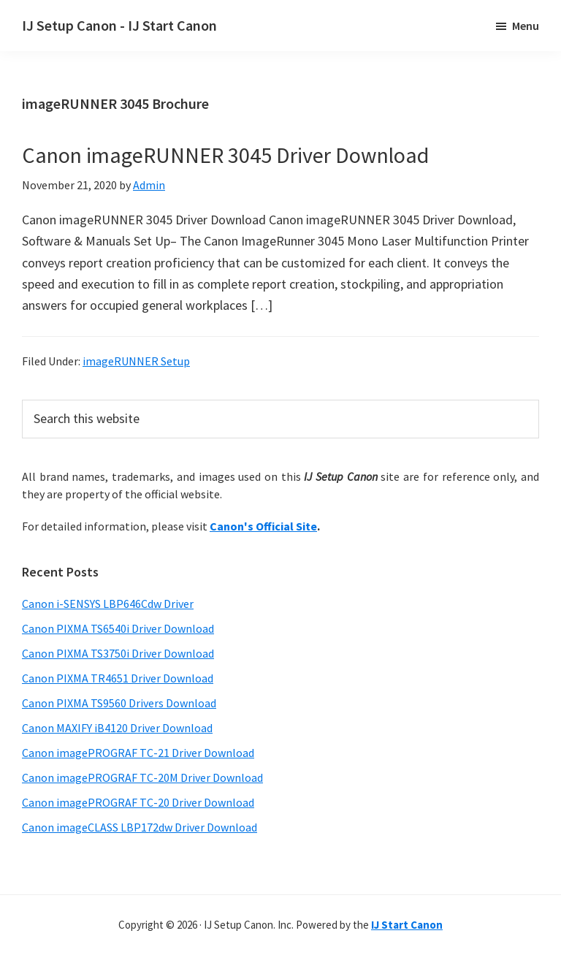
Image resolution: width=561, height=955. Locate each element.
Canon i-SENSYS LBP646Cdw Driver (108, 603)
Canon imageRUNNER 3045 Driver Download (225, 155)
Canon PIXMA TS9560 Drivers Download (119, 703)
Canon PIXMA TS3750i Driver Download (118, 653)
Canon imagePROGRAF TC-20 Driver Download (138, 802)
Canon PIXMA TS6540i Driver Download (118, 628)
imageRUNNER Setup (136, 361)
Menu (525, 25)
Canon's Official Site (263, 526)
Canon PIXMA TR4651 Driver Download (117, 678)
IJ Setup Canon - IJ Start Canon (119, 25)
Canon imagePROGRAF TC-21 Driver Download (138, 752)
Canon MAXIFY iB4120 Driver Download (117, 727)
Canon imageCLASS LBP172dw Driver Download (139, 827)
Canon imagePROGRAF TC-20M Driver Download (142, 777)
